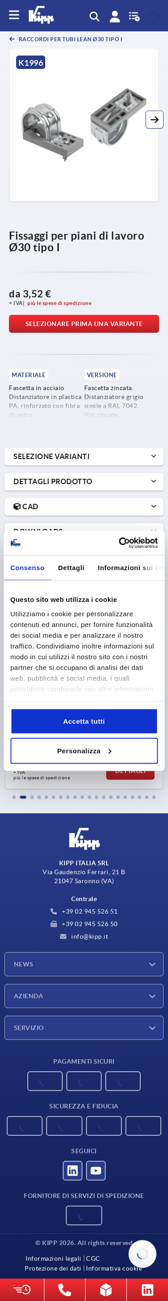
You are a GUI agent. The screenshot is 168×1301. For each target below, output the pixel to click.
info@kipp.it (84, 936)
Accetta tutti (84, 721)
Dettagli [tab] (71, 567)
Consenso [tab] (27, 567)
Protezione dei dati (53, 1268)
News (24, 964)
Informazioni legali (54, 1258)
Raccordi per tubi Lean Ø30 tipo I (69, 39)
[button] (155, 120)
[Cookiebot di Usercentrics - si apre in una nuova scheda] (120, 543)
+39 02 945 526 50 (84, 923)
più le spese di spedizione (59, 303)
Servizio (29, 1027)
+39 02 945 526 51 (84, 911)
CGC (93, 1258)
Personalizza (84, 750)
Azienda (28, 996)
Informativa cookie (114, 1268)
